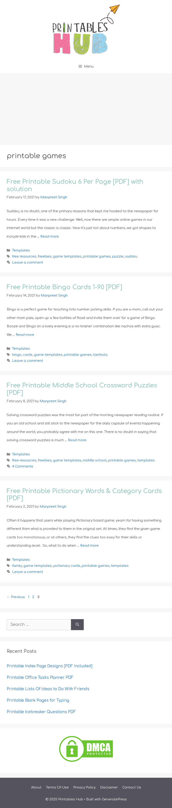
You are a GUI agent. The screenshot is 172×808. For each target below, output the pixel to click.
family (17, 566)
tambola (100, 355)
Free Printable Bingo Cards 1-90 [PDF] (64, 287)
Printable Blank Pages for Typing (38, 700)
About (36, 787)
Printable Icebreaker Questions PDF (41, 712)
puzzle (118, 256)
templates (146, 460)
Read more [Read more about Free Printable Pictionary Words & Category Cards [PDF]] (89, 546)
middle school (94, 460)
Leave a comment (27, 262)
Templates (21, 250)
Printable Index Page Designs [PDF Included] (49, 666)
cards (27, 355)
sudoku (131, 256)
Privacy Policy (84, 787)
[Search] (77, 624)
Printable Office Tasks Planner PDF (40, 677)
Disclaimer (109, 787)
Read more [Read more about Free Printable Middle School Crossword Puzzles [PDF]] (77, 440)
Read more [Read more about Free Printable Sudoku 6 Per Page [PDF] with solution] (49, 236)
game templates (67, 256)
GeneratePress (114, 799)
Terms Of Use (57, 787)
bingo (17, 355)
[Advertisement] (86, 107)
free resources (24, 256)
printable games (97, 256)
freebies (45, 256)
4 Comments (22, 466)
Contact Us (131, 787)
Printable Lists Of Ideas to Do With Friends (48, 689)
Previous (16, 597)
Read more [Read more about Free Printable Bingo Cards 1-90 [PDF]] (25, 335)
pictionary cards (66, 566)
